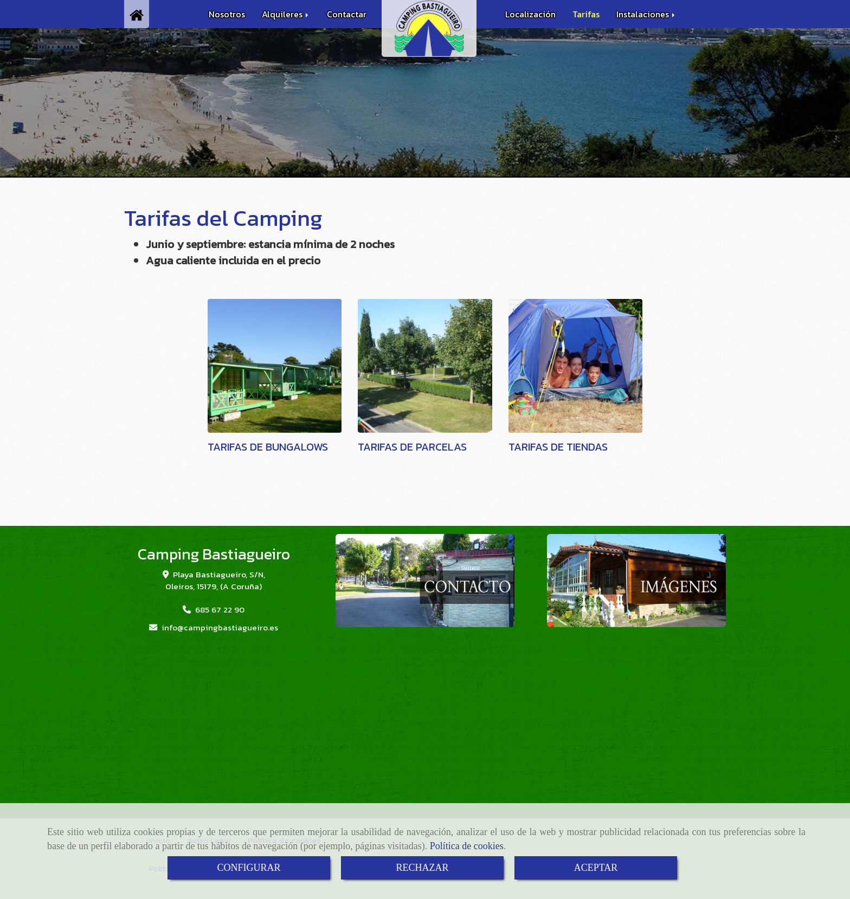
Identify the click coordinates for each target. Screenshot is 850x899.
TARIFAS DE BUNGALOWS (268, 447)
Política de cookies (467, 846)
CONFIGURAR (248, 867)
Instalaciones (646, 14)
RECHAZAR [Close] (422, 867)
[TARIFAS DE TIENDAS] (575, 366)
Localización (530, 14)
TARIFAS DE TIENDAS (558, 447)
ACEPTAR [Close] (596, 867)
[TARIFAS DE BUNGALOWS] (275, 366)
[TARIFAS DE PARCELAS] (425, 366)
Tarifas (586, 14)
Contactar (346, 14)
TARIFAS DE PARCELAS (412, 447)
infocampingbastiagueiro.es (220, 627)
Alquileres (286, 14)
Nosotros (227, 14)
